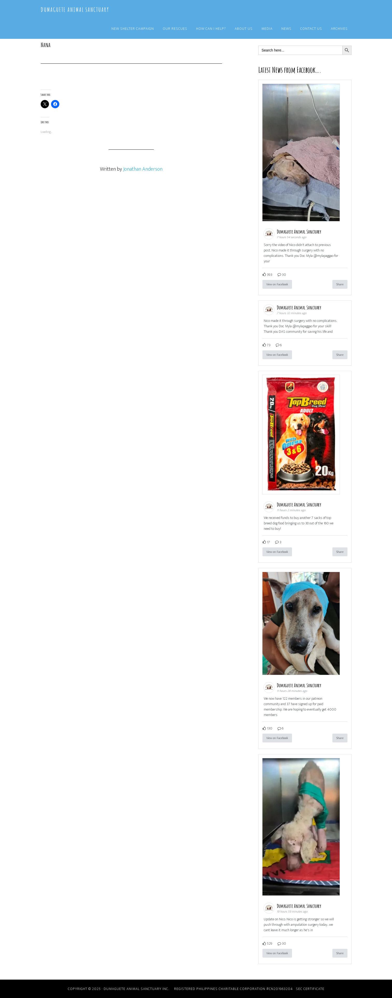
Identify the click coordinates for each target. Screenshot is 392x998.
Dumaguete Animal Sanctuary (75, 9)
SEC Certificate (310, 989)
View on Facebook (277, 284)
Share (340, 284)
